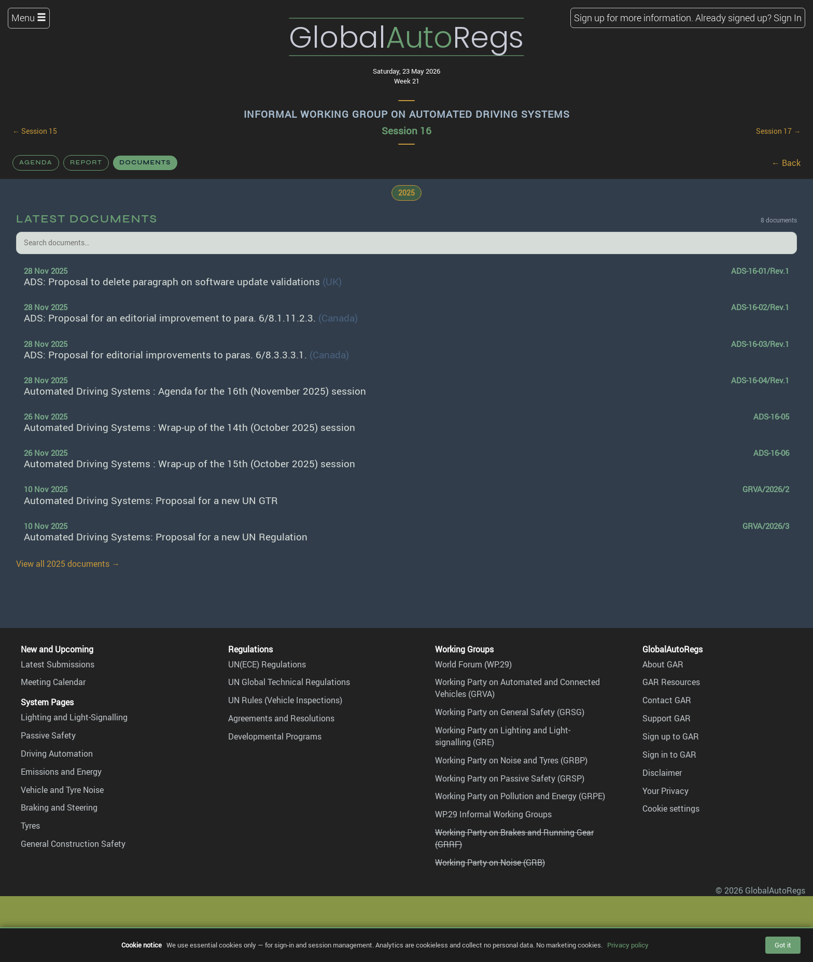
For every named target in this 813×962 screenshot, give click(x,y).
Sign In (788, 17)
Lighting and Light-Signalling (74, 717)
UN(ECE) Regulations (267, 664)
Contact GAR (666, 700)
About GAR (662, 664)
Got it (783, 945)
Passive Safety (48, 735)
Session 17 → (778, 131)
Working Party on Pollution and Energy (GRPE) (520, 796)
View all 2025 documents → (68, 563)
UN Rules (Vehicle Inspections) (285, 700)
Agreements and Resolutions (281, 718)
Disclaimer (662, 772)
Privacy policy (628, 945)
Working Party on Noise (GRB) (490, 862)
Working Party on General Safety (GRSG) (509, 712)
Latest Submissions (57, 664)
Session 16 (406, 130)
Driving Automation (57, 753)
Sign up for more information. (633, 17)
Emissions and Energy (61, 771)
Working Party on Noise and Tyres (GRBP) (511, 760)
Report (86, 162)
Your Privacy (665, 791)
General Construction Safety (73, 843)
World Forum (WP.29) (473, 664)
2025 (406, 193)
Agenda (35, 162)
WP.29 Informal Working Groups (493, 814)
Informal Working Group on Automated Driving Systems (407, 114)
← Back (786, 163)
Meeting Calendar (53, 682)
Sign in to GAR (669, 754)
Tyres (30, 825)
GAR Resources (671, 682)
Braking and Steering (59, 807)
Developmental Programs (274, 736)
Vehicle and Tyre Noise (62, 790)
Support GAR (666, 718)
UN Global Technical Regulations (289, 682)
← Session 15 (34, 131)
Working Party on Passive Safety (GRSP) (509, 778)
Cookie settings (670, 808)
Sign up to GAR (670, 736)
